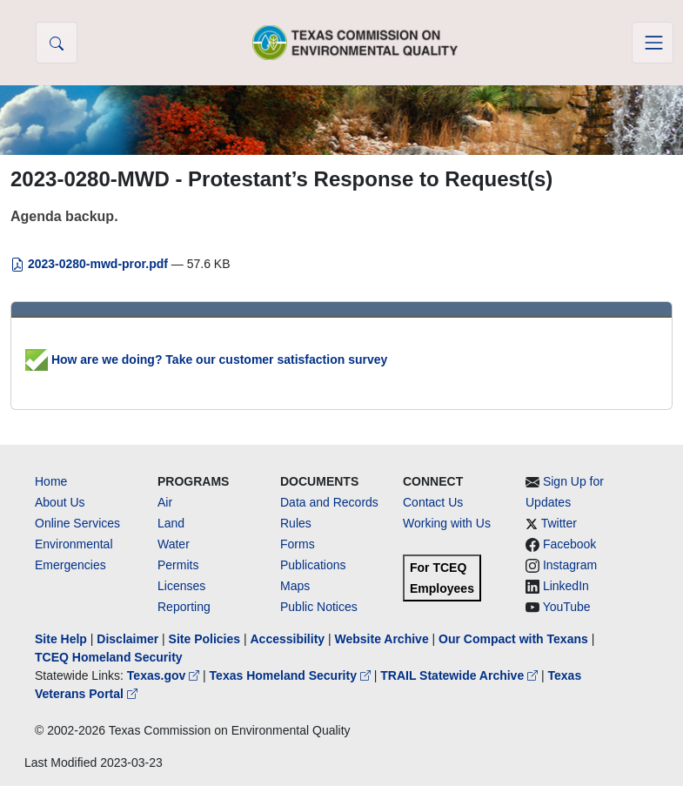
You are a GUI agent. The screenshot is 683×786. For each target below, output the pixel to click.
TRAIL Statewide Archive (460, 675)
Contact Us (433, 502)
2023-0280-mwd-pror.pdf (90, 264)
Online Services (77, 523)
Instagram (570, 565)
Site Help (61, 639)
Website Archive (382, 639)
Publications (313, 565)
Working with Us (447, 523)
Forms (297, 544)
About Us (60, 502)
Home (51, 481)
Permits (177, 565)
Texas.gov (165, 675)
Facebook (569, 544)
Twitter (559, 523)
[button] (56, 43)
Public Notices (319, 607)
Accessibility (289, 639)
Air (164, 502)
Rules (295, 523)
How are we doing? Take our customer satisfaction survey (206, 359)
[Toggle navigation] (652, 43)
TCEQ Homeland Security (109, 657)
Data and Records (329, 502)
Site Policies (204, 639)
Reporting (184, 607)
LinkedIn (566, 586)
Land (170, 523)
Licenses (181, 586)
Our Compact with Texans (513, 639)
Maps (295, 586)
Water (173, 544)
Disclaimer (127, 639)
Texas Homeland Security (292, 675)
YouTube (567, 607)
